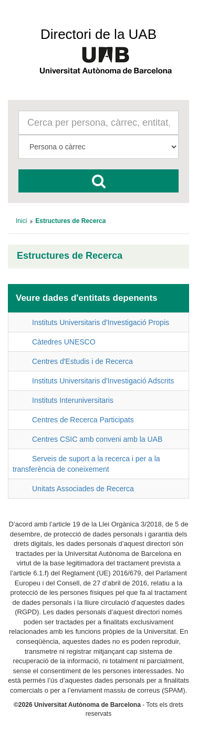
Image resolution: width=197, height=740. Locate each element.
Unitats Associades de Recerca (83, 488)
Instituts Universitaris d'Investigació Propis (100, 322)
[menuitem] (21, 221)
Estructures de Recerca (69, 256)
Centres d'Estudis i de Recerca (82, 361)
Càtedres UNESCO (64, 342)
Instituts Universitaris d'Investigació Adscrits (103, 381)
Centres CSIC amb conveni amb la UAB (97, 439)
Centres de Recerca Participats (83, 419)
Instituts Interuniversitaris (72, 400)
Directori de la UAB (98, 34)
